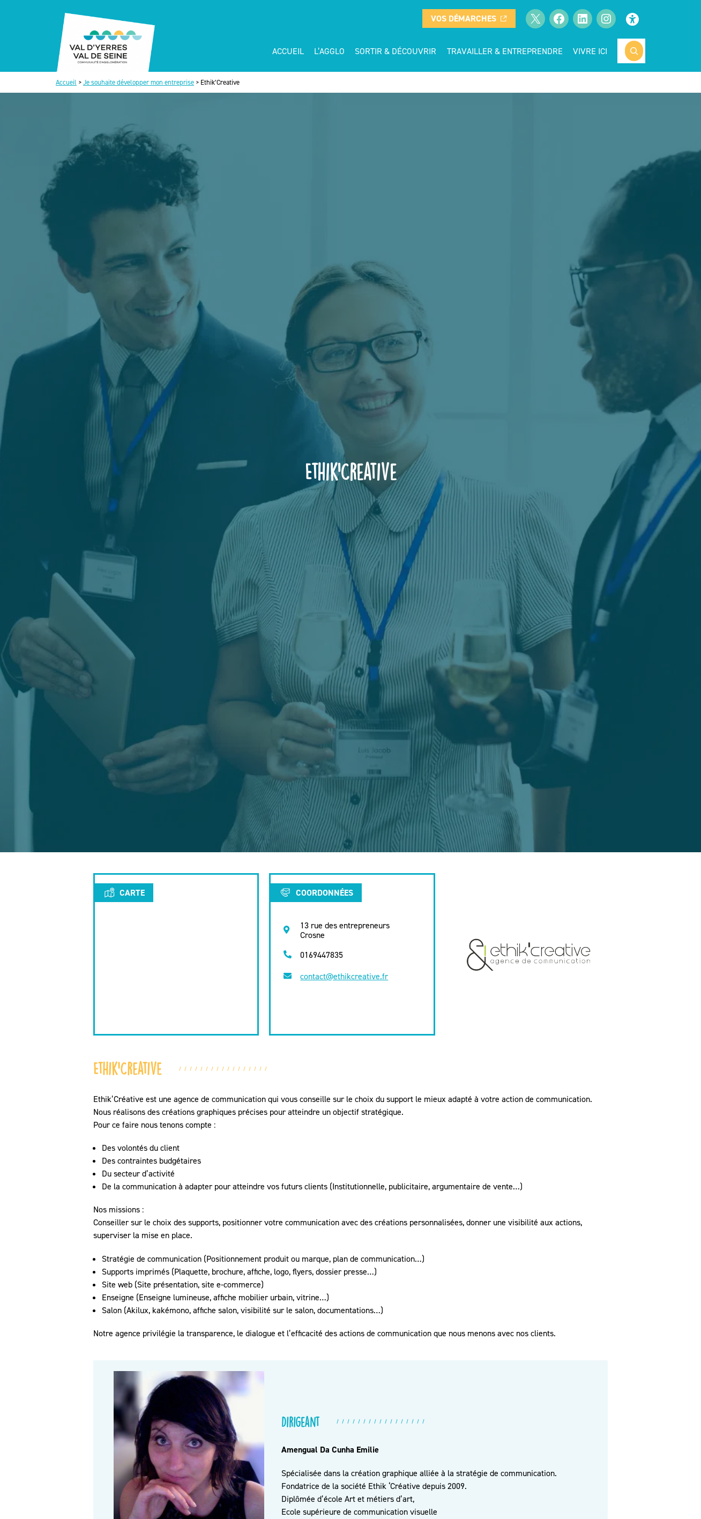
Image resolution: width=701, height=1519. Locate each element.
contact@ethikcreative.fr (344, 976)
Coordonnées (316, 892)
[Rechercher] (634, 51)
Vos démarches (468, 18)
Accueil (288, 51)
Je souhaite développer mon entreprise (138, 82)
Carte (124, 892)
